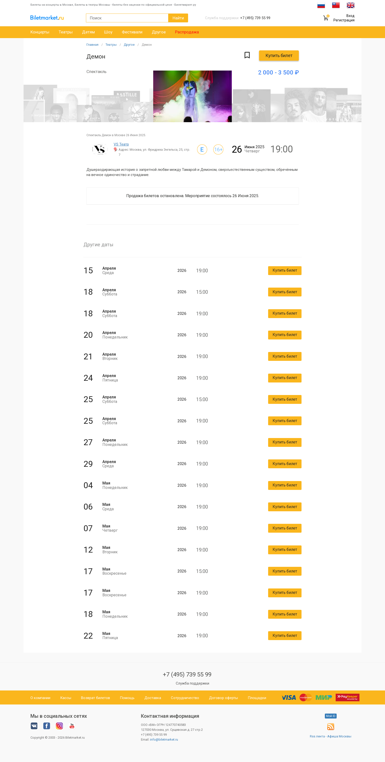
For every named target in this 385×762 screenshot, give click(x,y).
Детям (88, 31)
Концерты (39, 31)
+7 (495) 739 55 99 (187, 674)
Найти (178, 17)
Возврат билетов (95, 698)
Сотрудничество (185, 698)
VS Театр (121, 144)
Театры (66, 31)
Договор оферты (223, 698)
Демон (147, 44)
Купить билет (278, 55)
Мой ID (330, 716)
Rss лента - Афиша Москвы (330, 736)
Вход (350, 16)
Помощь (127, 698)
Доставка (152, 698)
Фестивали (132, 31)
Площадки (257, 698)
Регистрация (344, 20)
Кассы (65, 698)
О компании (40, 698)
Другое (159, 31)
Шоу (108, 31)
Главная (92, 44)
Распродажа (187, 31)
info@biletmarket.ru (164, 739)
